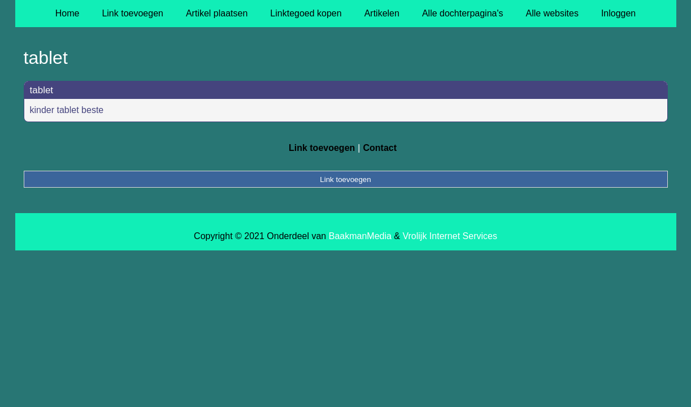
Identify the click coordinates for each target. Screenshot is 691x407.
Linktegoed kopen (305, 13)
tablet (42, 90)
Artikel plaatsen (216, 13)
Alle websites (552, 13)
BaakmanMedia (360, 236)
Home (67, 13)
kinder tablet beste (67, 110)
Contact (380, 148)
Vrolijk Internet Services (449, 236)
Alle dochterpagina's (462, 13)
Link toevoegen (132, 13)
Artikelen (381, 13)
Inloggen (618, 13)
